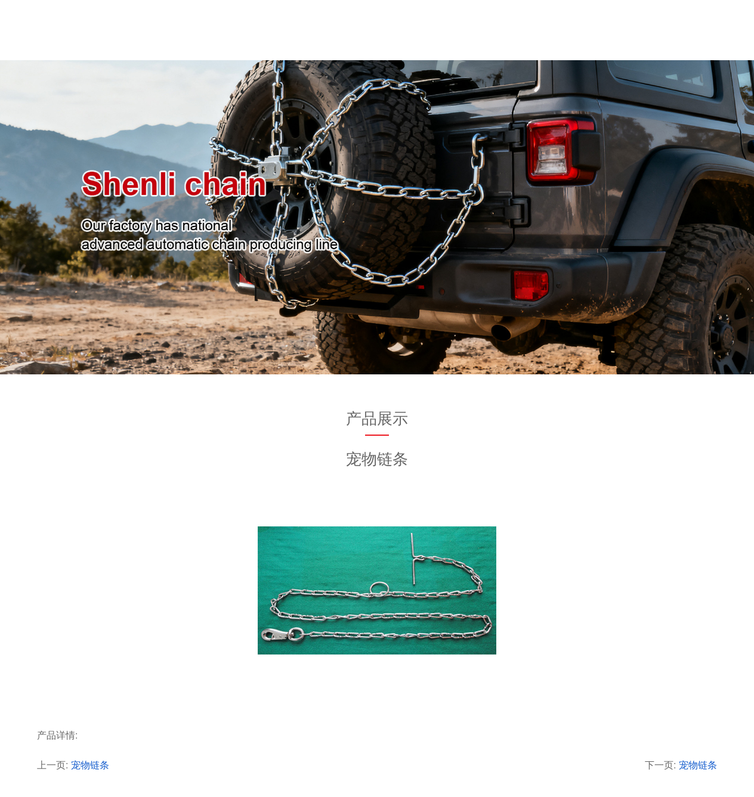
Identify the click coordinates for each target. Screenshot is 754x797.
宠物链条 (90, 765)
